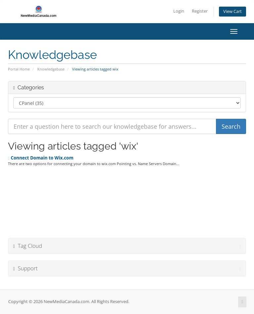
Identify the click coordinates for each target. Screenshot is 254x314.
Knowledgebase (50, 69)
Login (178, 11)
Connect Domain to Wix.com (40, 158)
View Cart (232, 11)
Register (200, 11)
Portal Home (19, 69)
